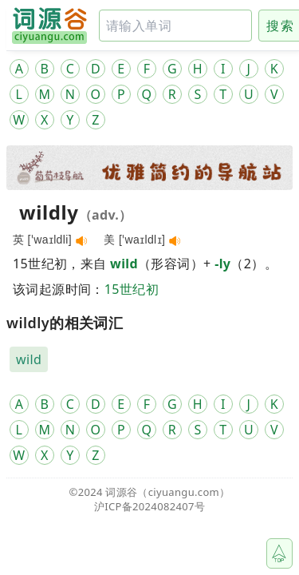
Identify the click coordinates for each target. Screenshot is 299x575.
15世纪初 (131, 289)
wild (124, 263)
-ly (222, 263)
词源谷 (121, 492)
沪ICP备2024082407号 (149, 506)
